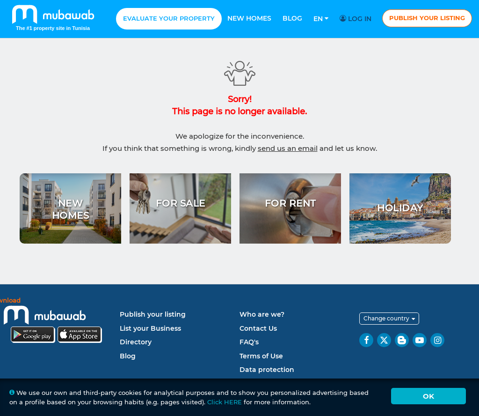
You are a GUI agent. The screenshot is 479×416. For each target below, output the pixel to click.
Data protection (267, 369)
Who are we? (262, 314)
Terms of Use (261, 356)
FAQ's (249, 342)
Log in (357, 19)
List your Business (150, 328)
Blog (292, 18)
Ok (428, 396)
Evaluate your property (169, 18)
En (320, 19)
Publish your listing (427, 18)
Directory (136, 342)
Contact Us (258, 328)
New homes (249, 18)
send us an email (288, 148)
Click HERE (224, 402)
